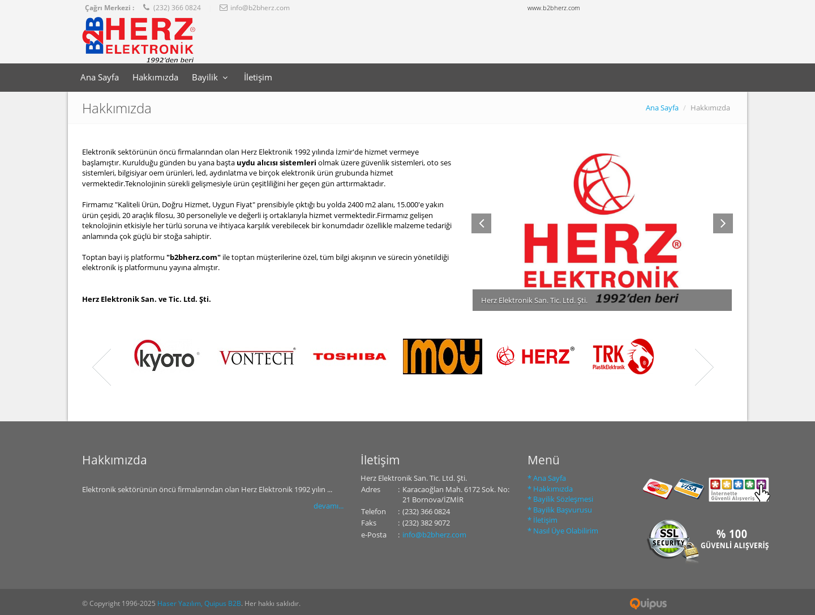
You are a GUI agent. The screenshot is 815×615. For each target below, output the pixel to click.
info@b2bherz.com (434, 534)
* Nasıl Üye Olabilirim (562, 531)
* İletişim (542, 520)
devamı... (329, 506)
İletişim (258, 77)
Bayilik (211, 77)
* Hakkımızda (550, 489)
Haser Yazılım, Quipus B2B (199, 603)
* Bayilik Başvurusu (559, 510)
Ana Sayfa (99, 77)
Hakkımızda (155, 77)
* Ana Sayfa (546, 478)
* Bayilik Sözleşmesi (560, 499)
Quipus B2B (648, 603)
